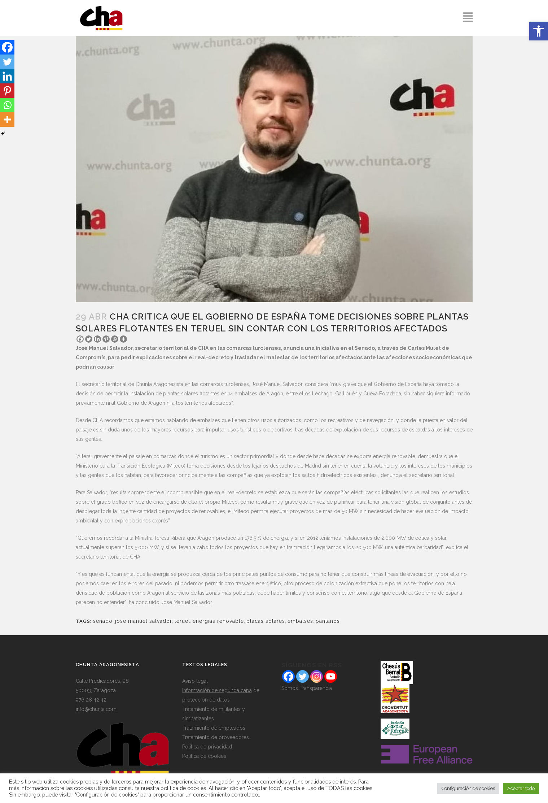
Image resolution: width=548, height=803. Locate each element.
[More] (123, 339)
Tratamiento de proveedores (215, 737)
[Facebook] (80, 339)
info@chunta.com (96, 709)
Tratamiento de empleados (213, 728)
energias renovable (218, 621)
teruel (182, 621)
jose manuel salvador (143, 621)
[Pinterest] (106, 339)
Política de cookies (204, 756)
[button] (538, 31)
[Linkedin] (97, 339)
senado (103, 621)
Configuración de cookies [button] (468, 788)
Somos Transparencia (306, 688)
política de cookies (183, 788)
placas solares (265, 621)
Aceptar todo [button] (521, 788)
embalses (300, 621)
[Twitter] (88, 339)
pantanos (328, 621)
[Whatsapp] (114, 339)
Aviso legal (195, 681)
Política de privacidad (207, 747)
